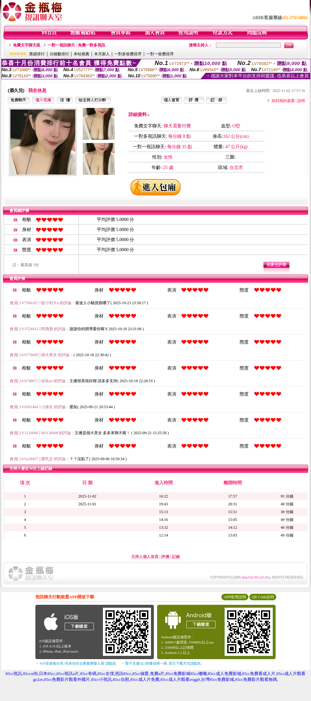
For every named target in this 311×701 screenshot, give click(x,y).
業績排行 (37, 54)
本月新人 (102, 54)
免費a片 (157, 673)
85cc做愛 (140, 673)
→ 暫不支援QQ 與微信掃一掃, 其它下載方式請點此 (161, 663)
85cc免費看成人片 (259, 673)
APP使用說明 (234, 597)
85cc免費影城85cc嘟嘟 (186, 673)
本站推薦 (81, 54)
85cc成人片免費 (144, 679)
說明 (301, 100)
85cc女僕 (105, 673)
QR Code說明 (263, 597)
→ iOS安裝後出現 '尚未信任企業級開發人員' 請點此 (75, 663)
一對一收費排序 (160, 54)
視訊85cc (123, 673)
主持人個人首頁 (144, 556)
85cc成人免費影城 (224, 673)
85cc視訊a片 (67, 673)
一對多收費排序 (128, 54)
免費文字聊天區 (26, 45)
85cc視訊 (14, 673)
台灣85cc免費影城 (217, 679)
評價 (165, 556)
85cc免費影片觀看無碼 (256, 679)
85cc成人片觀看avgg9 (180, 679)
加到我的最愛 (283, 100)
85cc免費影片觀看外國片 (67, 679)
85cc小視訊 (101, 679)
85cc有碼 (88, 673)
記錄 (176, 556)
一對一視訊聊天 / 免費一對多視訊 (76, 45)
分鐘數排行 (59, 54)
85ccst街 (30, 673)
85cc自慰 (121, 679)
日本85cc (47, 673)
